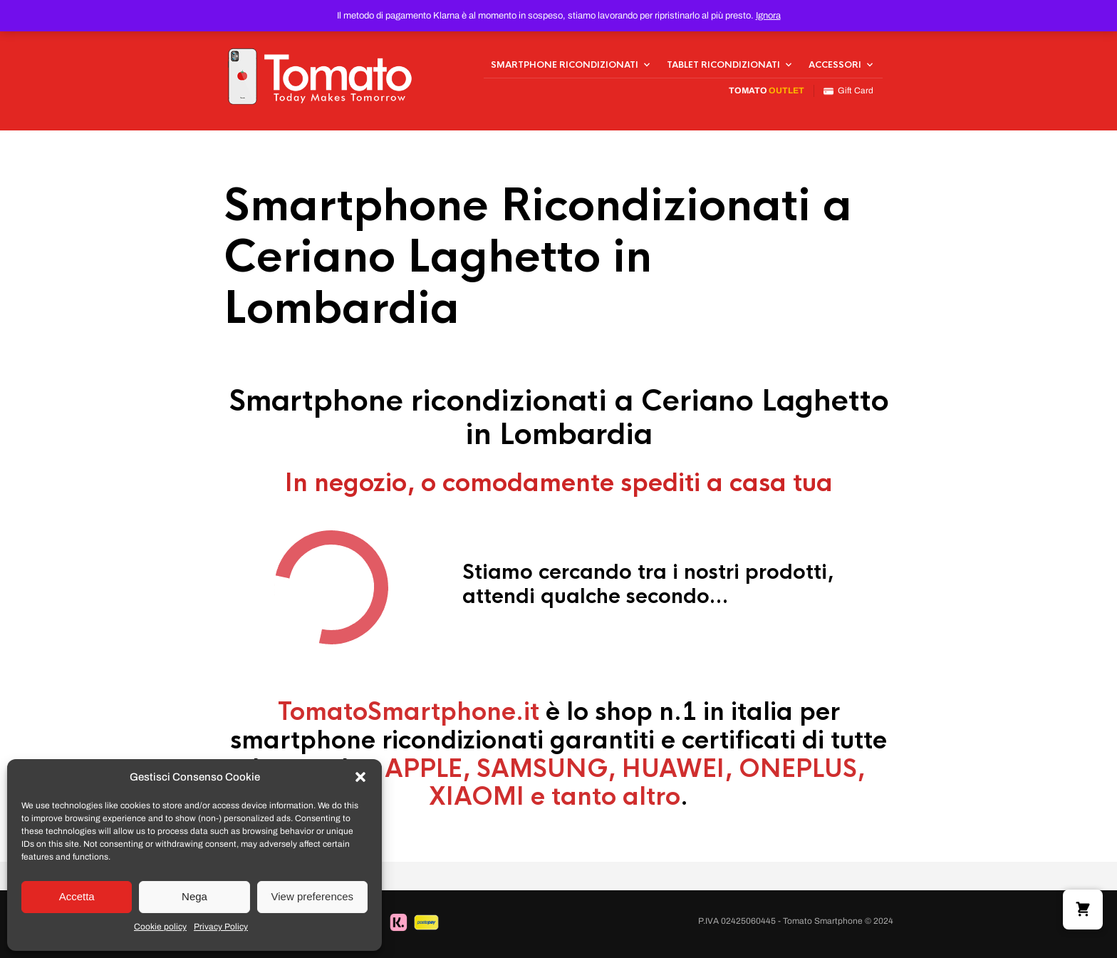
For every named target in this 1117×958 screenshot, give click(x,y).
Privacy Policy (221, 927)
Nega (194, 896)
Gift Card (848, 91)
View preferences (312, 896)
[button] (360, 777)
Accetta (77, 896)
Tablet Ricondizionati (723, 65)
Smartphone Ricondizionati (564, 65)
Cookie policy (160, 927)
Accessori (835, 65)
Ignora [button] (768, 16)
